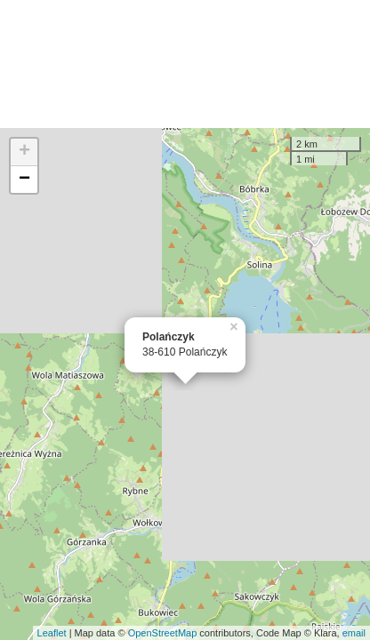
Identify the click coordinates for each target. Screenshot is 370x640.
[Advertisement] (185, 64)
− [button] (24, 179)
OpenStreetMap (162, 633)
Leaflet (52, 633)
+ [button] (24, 152)
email (354, 633)
